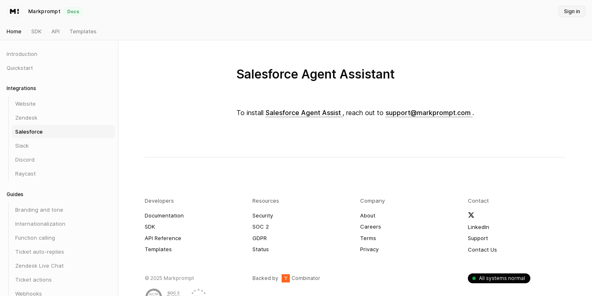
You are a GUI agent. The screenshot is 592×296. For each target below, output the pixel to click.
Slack (22, 145)
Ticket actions (33, 279)
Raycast (25, 173)
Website (25, 103)
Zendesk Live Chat (39, 265)
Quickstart (20, 68)
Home (14, 31)
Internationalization (40, 223)
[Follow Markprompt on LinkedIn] (478, 227)
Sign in (572, 11)
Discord (25, 159)
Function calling (35, 237)
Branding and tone (39, 209)
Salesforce (29, 131)
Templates (83, 31)
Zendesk (26, 117)
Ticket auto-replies (39, 251)
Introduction (22, 54)
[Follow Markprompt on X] (471, 215)
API (55, 31)
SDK (36, 31)
